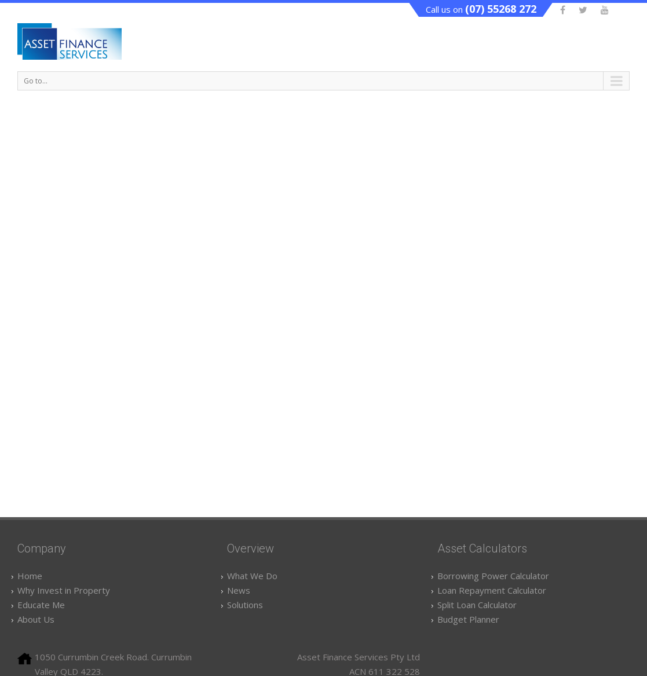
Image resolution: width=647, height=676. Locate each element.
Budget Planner (468, 619)
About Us (35, 619)
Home (29, 575)
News (238, 590)
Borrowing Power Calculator (493, 575)
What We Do (252, 575)
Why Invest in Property (63, 590)
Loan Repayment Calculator (491, 590)
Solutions (245, 604)
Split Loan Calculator (477, 604)
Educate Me (41, 604)
